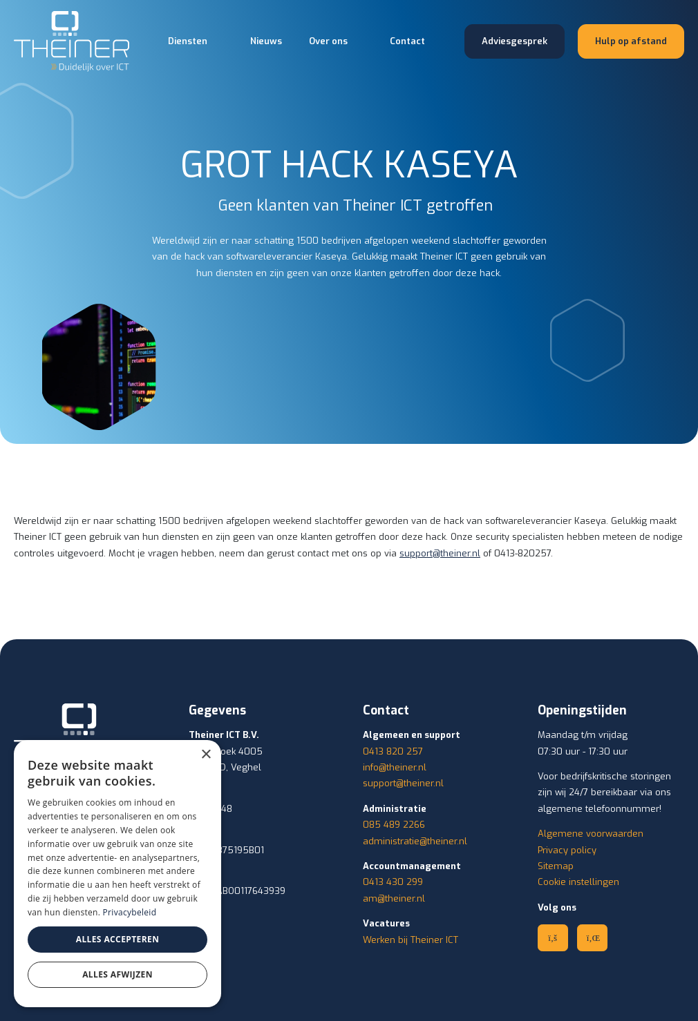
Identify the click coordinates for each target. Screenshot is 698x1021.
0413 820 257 (393, 751)
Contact (407, 41)
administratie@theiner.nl (415, 841)
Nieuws (266, 41)
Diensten (187, 41)
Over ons (328, 41)
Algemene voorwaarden (590, 833)
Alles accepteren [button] (118, 939)
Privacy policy (567, 850)
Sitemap (556, 866)
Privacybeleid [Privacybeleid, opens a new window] (130, 912)
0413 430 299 (393, 882)
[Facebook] (553, 937)
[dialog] (117, 873)
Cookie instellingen (578, 882)
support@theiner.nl (439, 553)
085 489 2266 (394, 824)
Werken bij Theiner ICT (410, 940)
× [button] (205, 755)
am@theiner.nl (394, 898)
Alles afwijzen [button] (117, 974)
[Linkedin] (592, 937)
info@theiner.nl (394, 767)
